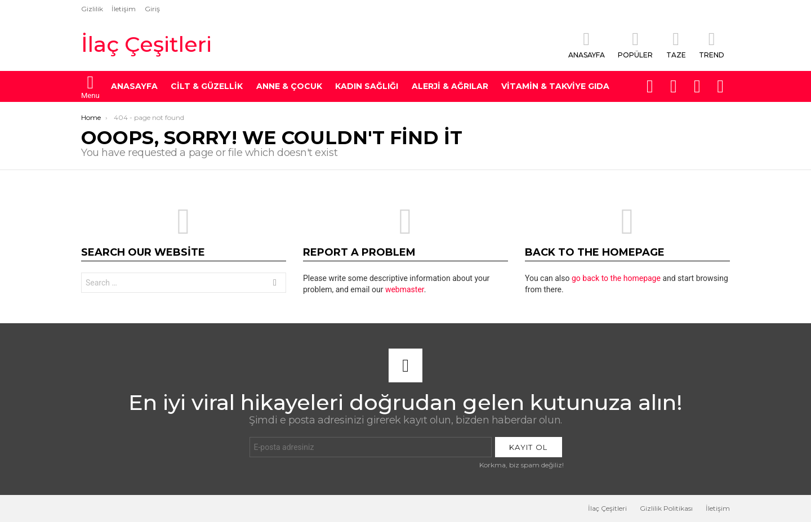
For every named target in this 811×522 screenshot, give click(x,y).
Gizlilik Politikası (666, 508)
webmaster (404, 289)
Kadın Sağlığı (366, 86)
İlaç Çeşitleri (146, 44)
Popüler (635, 44)
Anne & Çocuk (289, 86)
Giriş (152, 9)
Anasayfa (586, 44)
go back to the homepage (616, 278)
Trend (711, 44)
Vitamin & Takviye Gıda (555, 86)
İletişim (124, 9)
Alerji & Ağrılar (450, 86)
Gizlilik (92, 9)
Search (275, 284)
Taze (676, 44)
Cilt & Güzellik (207, 86)
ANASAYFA (134, 86)
